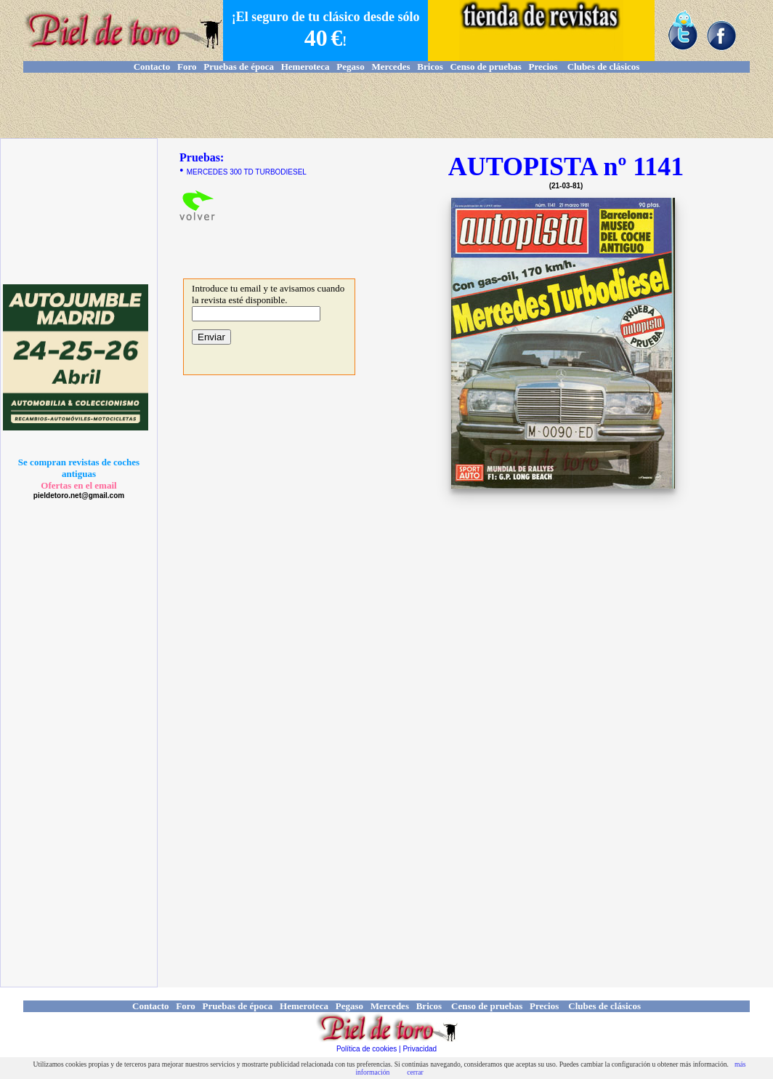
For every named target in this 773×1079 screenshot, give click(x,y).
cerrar (415, 1072)
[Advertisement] (386, 105)
